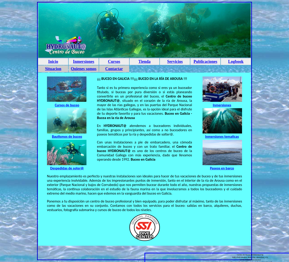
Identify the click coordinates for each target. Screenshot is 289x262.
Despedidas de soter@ (67, 168)
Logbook (236, 61)
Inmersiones (83, 61)
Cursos (114, 61)
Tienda (144, 61)
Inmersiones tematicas (222, 136)
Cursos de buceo (67, 105)
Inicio (53, 61)
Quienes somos (84, 69)
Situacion (53, 69)
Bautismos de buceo (67, 136)
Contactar (114, 69)
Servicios (175, 61)
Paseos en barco (222, 168)
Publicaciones (205, 61)
